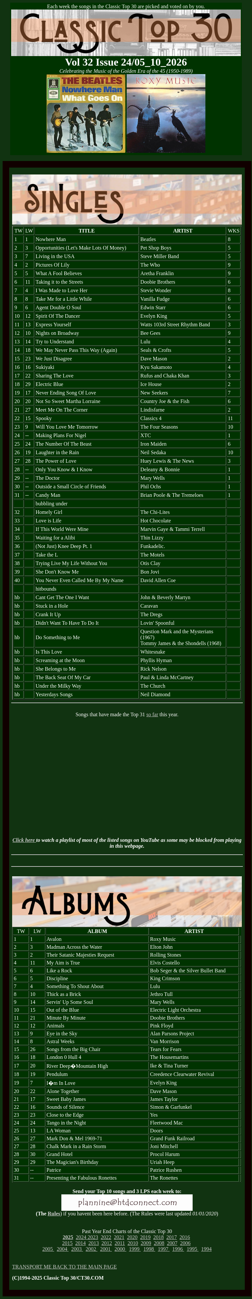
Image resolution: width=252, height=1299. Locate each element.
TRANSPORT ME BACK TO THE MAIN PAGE (64, 1266)
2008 (159, 1243)
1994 (206, 1249)
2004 (63, 1249)
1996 (178, 1249)
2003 (77, 1249)
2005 (48, 1249)
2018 (158, 1237)
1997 (164, 1249)
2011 (120, 1243)
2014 (80, 1243)
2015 (67, 1243)
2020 (132, 1237)
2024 (82, 1237)
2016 (184, 1237)
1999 (135, 1249)
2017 (171, 1237)
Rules (54, 1213)
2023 (93, 1237)
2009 (146, 1243)
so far (152, 714)
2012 (106, 1243)
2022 (106, 1237)
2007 (172, 1243)
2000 (120, 1249)
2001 (106, 1249)
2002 (91, 1249)
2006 (185, 1243)
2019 (145, 1237)
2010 (133, 1243)
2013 (93, 1243)
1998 (149, 1249)
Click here (24, 840)
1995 (193, 1249)
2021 (119, 1237)
